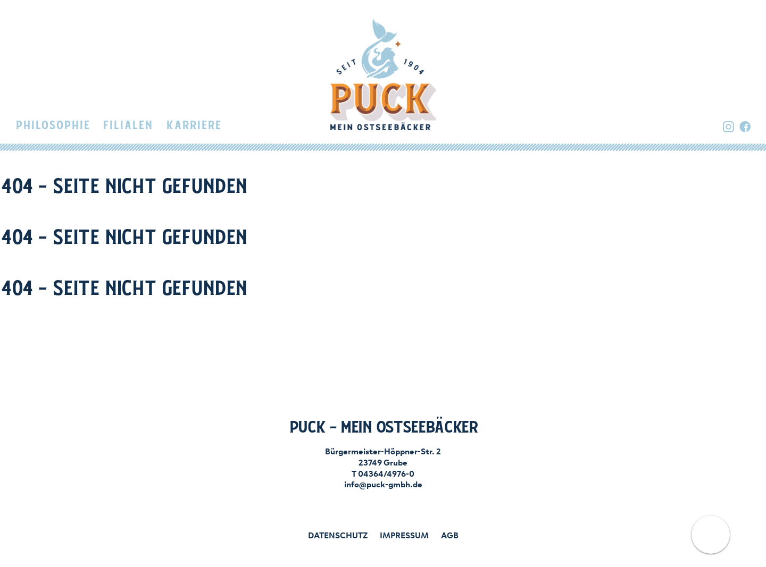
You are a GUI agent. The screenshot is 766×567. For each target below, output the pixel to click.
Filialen (128, 125)
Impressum (404, 534)
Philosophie (52, 125)
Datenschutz (338, 534)
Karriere (193, 125)
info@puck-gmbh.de (383, 483)
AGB (450, 534)
